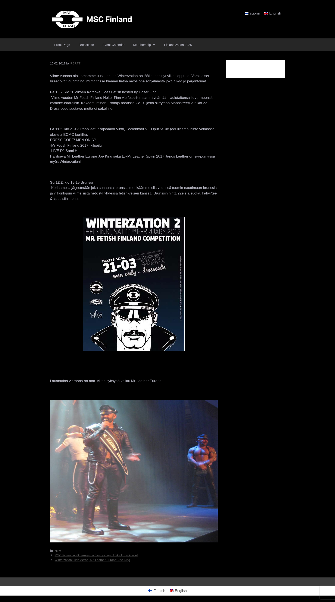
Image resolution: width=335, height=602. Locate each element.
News (58, 550)
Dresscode (86, 45)
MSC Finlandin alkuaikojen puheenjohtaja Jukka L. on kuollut (96, 555)
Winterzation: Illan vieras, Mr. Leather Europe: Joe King (92, 560)
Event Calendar (114, 45)
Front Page (62, 45)
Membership (146, 44)
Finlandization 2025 (178, 45)
